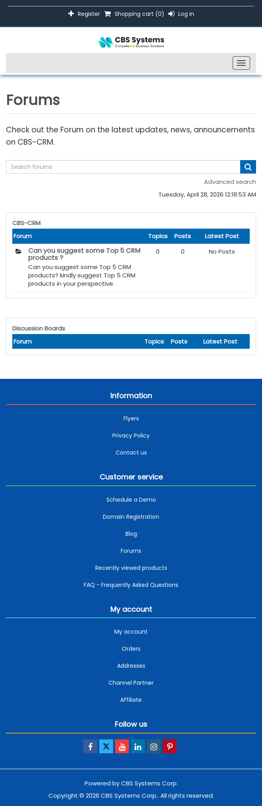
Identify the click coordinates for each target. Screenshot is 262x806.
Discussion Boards (38, 328)
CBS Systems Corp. (149, 783)
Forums (131, 551)
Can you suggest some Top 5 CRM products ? (84, 254)
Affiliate (131, 700)
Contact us (131, 452)
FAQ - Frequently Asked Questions (131, 585)
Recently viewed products (131, 568)
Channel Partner (131, 683)
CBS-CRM (26, 223)
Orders (131, 649)
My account (131, 632)
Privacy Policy (131, 435)
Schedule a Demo (131, 500)
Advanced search (230, 182)
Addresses (131, 666)
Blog (131, 534)
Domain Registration (131, 517)
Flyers (131, 418)
